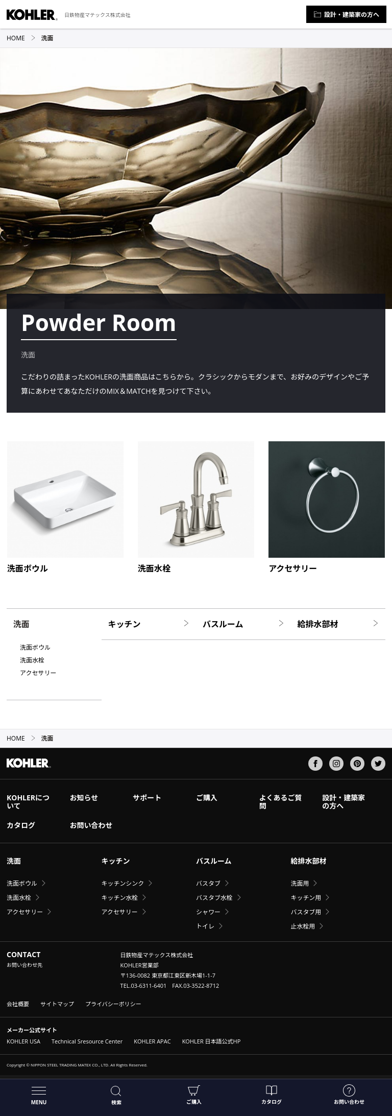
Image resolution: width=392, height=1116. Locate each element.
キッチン (149, 624)
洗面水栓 (32, 660)
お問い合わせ (349, 1094)
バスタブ (208, 883)
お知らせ (84, 797)
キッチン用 (305, 897)
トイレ (205, 926)
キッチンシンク (122, 883)
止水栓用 (302, 926)
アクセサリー (38, 673)
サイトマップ (57, 1004)
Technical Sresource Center (87, 1041)
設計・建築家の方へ (346, 14)
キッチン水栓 (119, 897)
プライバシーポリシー (113, 1004)
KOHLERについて (28, 802)
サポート (147, 797)
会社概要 (18, 1004)
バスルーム (243, 624)
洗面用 (299, 883)
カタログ (271, 1094)
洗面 (14, 861)
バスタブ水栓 (214, 897)
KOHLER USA (23, 1041)
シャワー (208, 912)
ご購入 (194, 1094)
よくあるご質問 (280, 802)
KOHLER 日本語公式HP (211, 1041)
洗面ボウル (35, 648)
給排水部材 (338, 624)
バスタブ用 (305, 912)
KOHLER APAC (152, 1041)
